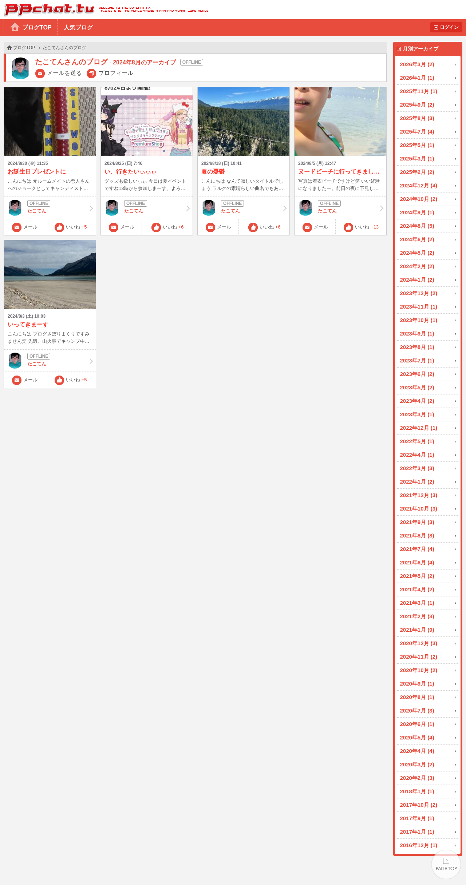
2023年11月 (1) (419, 306)
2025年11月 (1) (419, 91)
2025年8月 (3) (417, 118)
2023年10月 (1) (419, 320)
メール (30, 227)
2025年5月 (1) (417, 145)
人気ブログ (78, 27)
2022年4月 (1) (417, 455)
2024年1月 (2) (417, 280)
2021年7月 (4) (417, 549)
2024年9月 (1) (417, 212)
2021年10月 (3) (419, 508)
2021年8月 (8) (417, 535)
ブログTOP (37, 27)
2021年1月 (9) (417, 630)
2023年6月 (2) (417, 374)
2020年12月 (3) (419, 643)
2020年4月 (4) (417, 751)
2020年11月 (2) (419, 657)
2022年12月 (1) (419, 428)
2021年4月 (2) (417, 589)
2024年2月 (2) (417, 266)
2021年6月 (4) (417, 562)
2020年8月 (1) (417, 697)
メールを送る (64, 73)
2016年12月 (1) (419, 845)
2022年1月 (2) (417, 482)
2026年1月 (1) (417, 78)
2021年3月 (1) (417, 603)
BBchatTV (104, 9)
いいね (76, 227)
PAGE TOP (446, 865)
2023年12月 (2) (419, 293)
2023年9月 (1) (417, 333)
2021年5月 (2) (417, 576)
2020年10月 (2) (419, 670)
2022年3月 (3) (417, 468)
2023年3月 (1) (417, 414)
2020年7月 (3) (417, 710)
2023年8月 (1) (417, 347)
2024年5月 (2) (417, 253)
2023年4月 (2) (417, 401)
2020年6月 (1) (417, 724)
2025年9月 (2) (417, 105)
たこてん (50, 208)
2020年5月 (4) (417, 737)
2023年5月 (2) (417, 387)
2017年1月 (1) (417, 832)
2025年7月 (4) (417, 131)
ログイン (449, 27)
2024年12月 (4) (419, 185)
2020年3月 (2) (417, 764)
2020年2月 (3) (417, 778)
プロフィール (115, 73)
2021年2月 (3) (417, 616)
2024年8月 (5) (417, 226)
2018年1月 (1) (417, 791)
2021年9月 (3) (417, 522)
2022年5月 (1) (417, 441)
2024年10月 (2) (419, 199)
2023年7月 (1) (417, 360)
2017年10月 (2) (419, 805)
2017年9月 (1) (417, 818)
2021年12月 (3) (419, 495)
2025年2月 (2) (417, 172)
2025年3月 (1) (417, 158)
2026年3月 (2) (417, 64)
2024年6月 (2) (417, 239)
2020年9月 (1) (417, 683)
